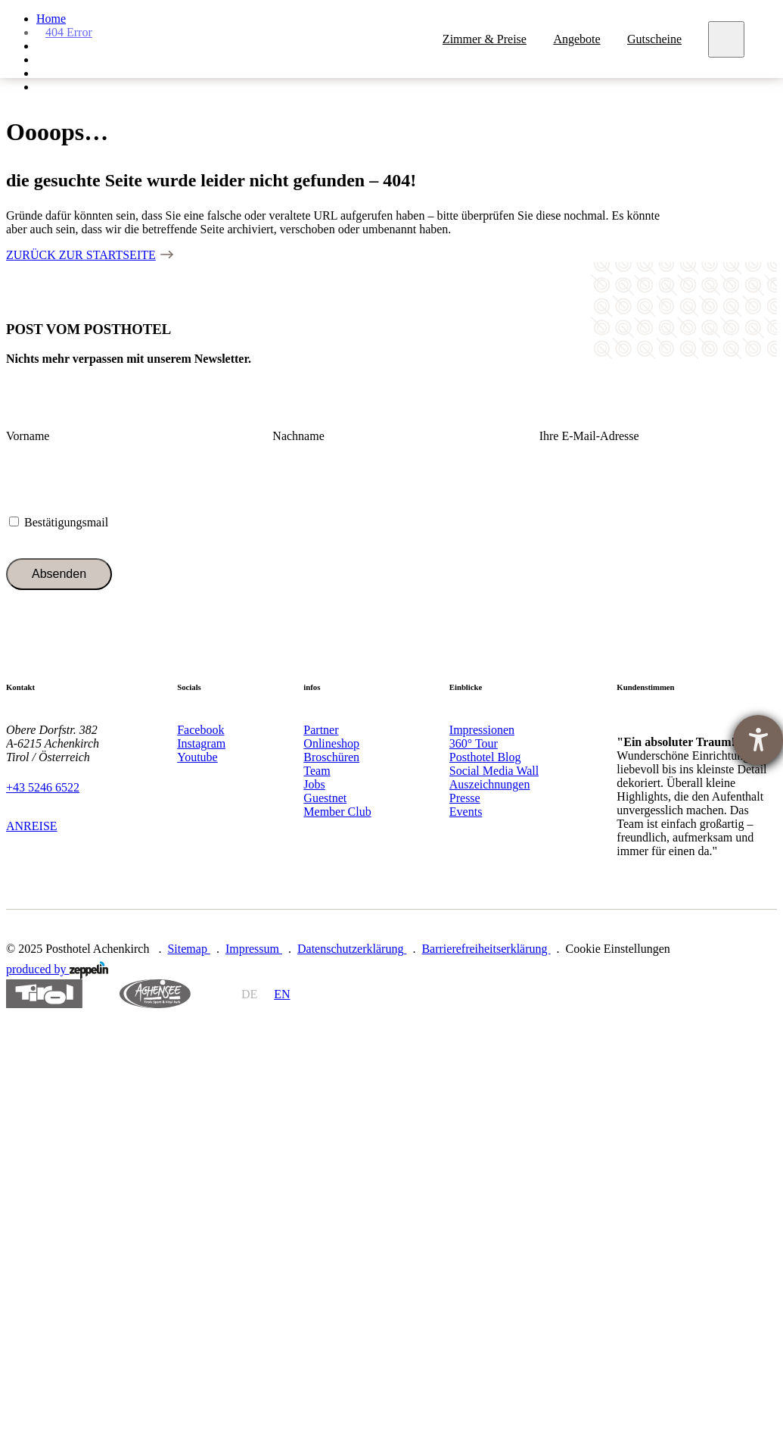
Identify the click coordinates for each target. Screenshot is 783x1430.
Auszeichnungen (489, 784)
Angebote (576, 39)
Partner (320, 729)
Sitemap (188, 948)
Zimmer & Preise (485, 39)
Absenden (59, 573)
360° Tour (473, 743)
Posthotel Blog (485, 757)
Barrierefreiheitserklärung (485, 948)
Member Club (337, 811)
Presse (464, 797)
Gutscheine (654, 39)
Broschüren (331, 757)
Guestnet (324, 797)
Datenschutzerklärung (351, 948)
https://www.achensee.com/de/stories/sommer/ (155, 994)
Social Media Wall (494, 770)
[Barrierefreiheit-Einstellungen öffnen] (758, 740)
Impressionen (481, 729)
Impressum (253, 948)
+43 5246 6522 (42, 787)
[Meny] (726, 39)
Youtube (197, 757)
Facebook (200, 729)
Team (316, 770)
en (282, 994)
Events (466, 811)
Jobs (314, 784)
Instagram (201, 743)
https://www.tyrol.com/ (44, 994)
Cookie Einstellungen (618, 948)
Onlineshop (331, 743)
